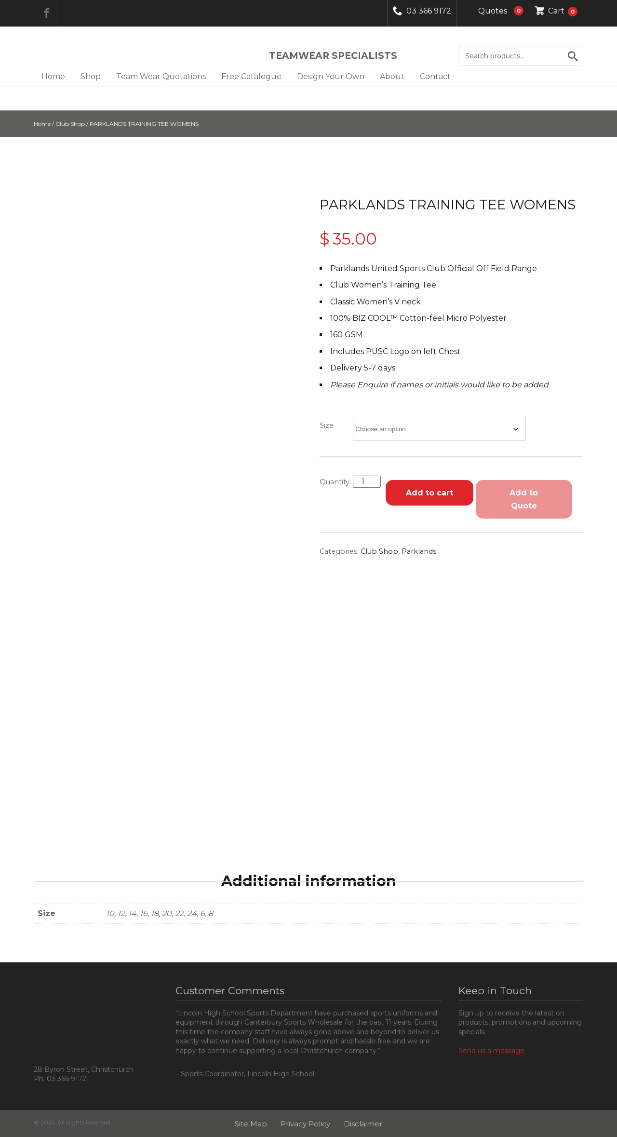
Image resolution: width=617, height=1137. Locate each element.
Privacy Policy (305, 1123)
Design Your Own (330, 76)
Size (327, 425)
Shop (90, 76)
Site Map (251, 1123)
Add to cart (429, 492)
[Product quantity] (367, 482)
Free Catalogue (251, 76)
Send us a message (491, 1050)
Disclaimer (363, 1123)
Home (53, 76)
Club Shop (70, 123)
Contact (435, 76)
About (392, 76)
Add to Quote (524, 499)
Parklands (419, 551)
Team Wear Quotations (161, 76)
